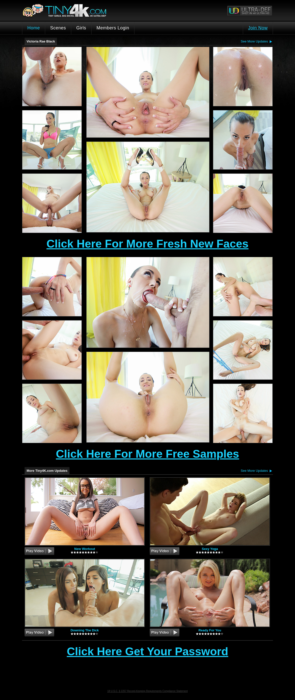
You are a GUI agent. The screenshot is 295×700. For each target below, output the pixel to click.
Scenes (58, 27)
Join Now (258, 27)
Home (33, 27)
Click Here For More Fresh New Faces (147, 243)
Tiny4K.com (82, 10)
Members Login (113, 27)
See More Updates (254, 41)
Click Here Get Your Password (147, 652)
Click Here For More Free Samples (147, 453)
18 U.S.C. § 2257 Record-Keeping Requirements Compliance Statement (147, 691)
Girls (81, 27)
